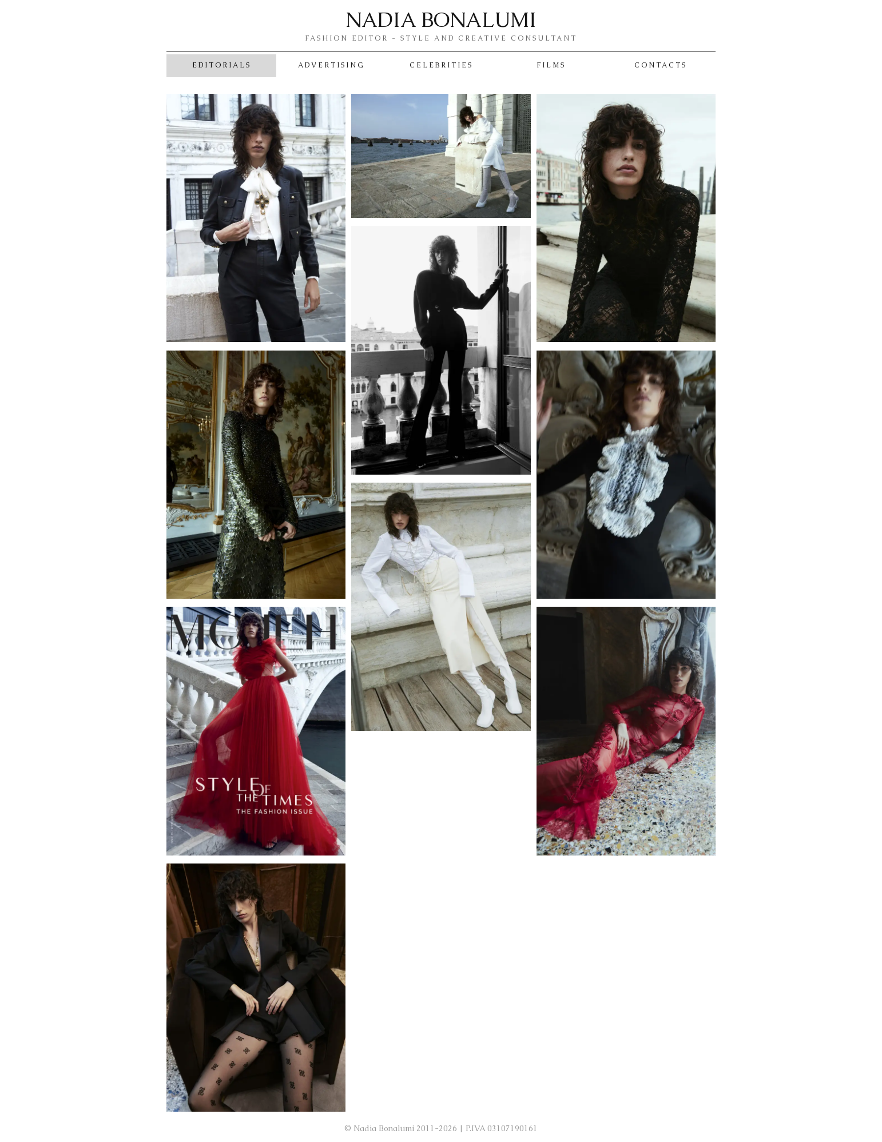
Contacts (660, 65)
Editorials (221, 65)
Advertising (331, 65)
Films (551, 65)
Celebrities (441, 65)
